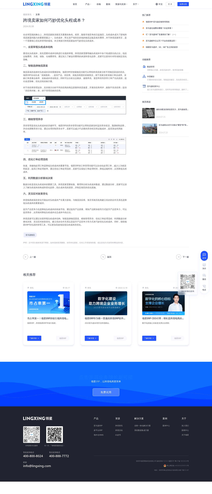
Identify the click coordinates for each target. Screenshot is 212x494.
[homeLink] (36, 4)
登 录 (170, 4)
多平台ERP (98, 430)
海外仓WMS (98, 434)
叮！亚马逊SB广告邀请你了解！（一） (159, 34)
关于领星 (185, 434)
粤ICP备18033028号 (182, 452)
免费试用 (183, 4)
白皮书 (118, 434)
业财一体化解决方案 (142, 425)
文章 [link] (38, 14)
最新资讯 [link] (27, 14)
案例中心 (166, 425)
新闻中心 (185, 430)
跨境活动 (119, 430)
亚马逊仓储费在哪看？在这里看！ (157, 28)
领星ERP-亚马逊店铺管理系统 (156, 21)
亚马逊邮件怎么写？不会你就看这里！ (159, 40)
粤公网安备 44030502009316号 (178, 456)
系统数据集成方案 (141, 430)
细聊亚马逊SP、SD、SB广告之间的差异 (160, 47)
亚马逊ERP (98, 425)
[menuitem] (76, 4)
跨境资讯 (119, 425)
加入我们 (185, 425)
